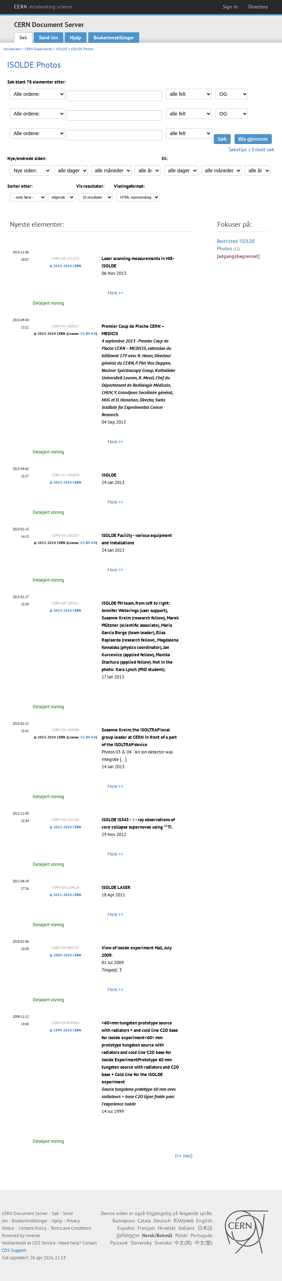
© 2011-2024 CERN (65, 894)
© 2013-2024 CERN (65, 266)
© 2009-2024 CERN (65, 955)
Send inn (48, 37)
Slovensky (141, 1243)
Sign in (230, 7)
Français (146, 1228)
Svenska (163, 1243)
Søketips (238, 149)
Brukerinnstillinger (114, 37)
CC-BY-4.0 (88, 333)
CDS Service (44, 1243)
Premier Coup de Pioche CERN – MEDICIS (138, 370)
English (204, 1220)
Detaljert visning (48, 303)
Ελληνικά (183, 1220)
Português (201, 1235)
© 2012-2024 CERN (65, 827)
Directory (258, 7)
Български (124, 1220)
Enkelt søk (263, 149)
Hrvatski (166, 1228)
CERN (43, 7)
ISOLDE (61, 49)
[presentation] (133, 820)
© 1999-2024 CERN (65, 1030)
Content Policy (32, 1228)
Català (144, 1220)
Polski (181, 1235)
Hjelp (75, 37)
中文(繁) (203, 1243)
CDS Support (14, 1250)
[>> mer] (183, 1156)
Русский (119, 1243)
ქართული (127, 1235)
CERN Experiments (38, 49)
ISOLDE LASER (116, 887)
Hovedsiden (12, 49)
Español (126, 1228)
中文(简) (183, 1243)
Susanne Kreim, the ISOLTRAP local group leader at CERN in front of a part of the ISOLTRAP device (139, 737)
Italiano (186, 1228)
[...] (123, 759)
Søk (23, 37)
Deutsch (162, 1220)
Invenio (33, 1236)
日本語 (205, 1228)
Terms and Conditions (71, 1228)
